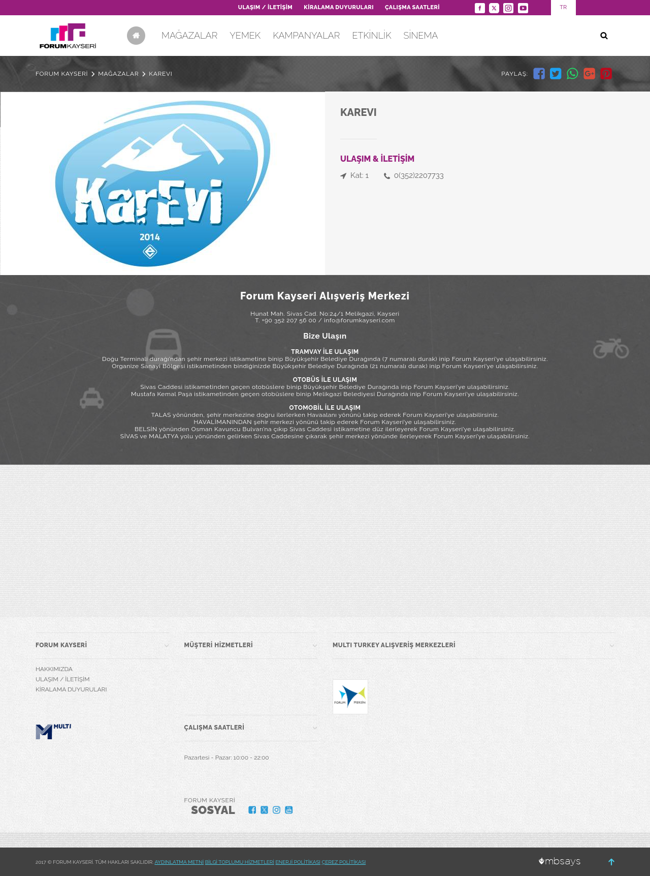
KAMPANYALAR (306, 35)
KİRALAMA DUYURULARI (339, 7)
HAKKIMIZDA (54, 669)
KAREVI (160, 73)
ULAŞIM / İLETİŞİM (265, 7)
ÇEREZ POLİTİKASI (344, 862)
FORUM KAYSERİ (62, 73)
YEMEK (245, 35)
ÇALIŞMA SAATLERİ (412, 7)
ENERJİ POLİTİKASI (297, 862)
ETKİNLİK (371, 35)
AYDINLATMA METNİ (179, 862)
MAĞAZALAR (189, 35)
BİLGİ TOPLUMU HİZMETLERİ (239, 862)
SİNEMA (420, 35)
